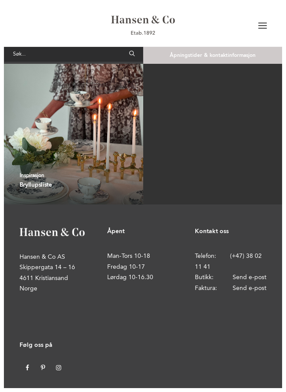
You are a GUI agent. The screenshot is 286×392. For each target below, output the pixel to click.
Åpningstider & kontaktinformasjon (213, 55)
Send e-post (249, 277)
